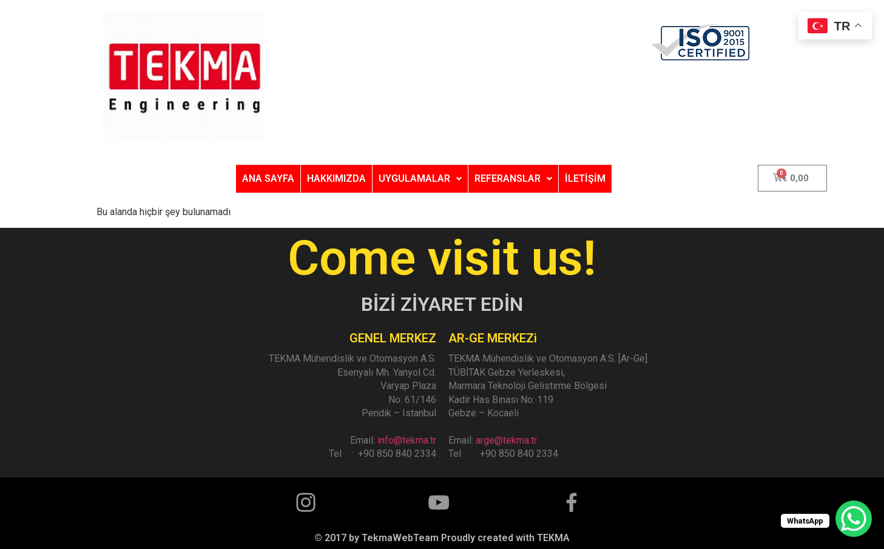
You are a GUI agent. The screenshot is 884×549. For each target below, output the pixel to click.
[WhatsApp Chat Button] (853, 519)
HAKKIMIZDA (336, 178)
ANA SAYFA (268, 178)
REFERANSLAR (513, 178)
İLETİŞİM (585, 178)
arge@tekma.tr (506, 440)
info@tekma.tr (406, 440)
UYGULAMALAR (420, 178)
